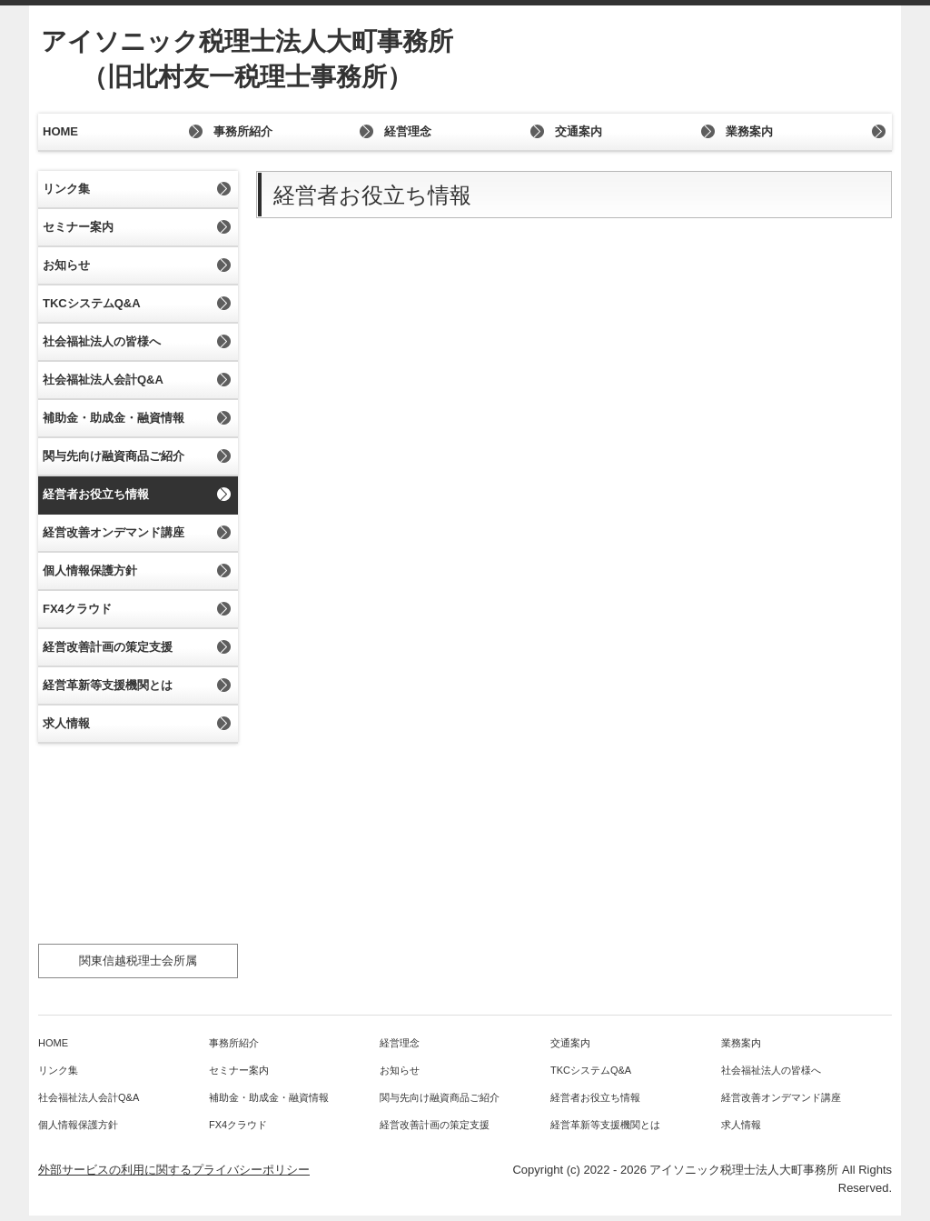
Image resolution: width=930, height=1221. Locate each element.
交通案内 (578, 131)
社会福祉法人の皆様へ (102, 341)
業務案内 (749, 131)
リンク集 (66, 188)
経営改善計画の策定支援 (108, 647)
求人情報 (66, 723)
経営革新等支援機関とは (108, 685)
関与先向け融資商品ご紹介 (113, 456)
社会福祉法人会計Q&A (103, 379)
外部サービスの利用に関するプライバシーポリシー (174, 1169)
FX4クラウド (77, 609)
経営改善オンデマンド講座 (113, 532)
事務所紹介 (242, 131)
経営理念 (407, 131)
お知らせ (66, 265)
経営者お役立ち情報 (96, 494)
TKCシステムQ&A (92, 303)
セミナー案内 (78, 227)
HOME (60, 131)
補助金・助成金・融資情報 (113, 418)
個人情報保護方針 (90, 570)
